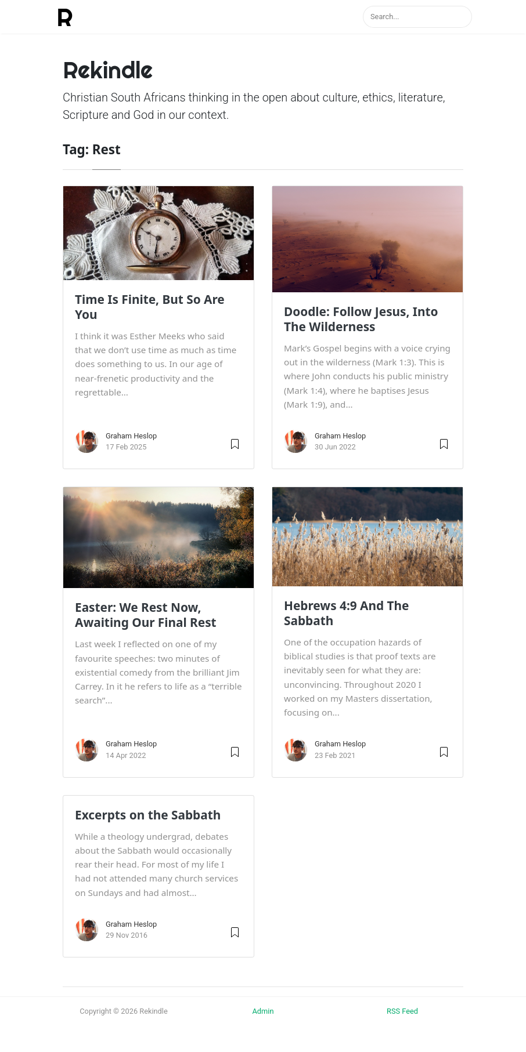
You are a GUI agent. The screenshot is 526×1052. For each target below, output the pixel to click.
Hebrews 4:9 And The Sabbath (346, 613)
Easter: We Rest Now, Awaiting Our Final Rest (146, 614)
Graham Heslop (131, 435)
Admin (263, 1011)
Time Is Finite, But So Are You (150, 306)
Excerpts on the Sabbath (148, 815)
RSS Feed (402, 1011)
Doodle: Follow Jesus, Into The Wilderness (361, 319)
